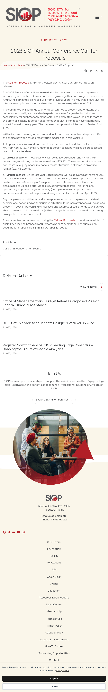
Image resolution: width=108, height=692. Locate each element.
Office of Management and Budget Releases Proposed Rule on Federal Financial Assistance (51, 303)
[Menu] (99, 17)
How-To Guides (54, 646)
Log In (54, 555)
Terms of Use (54, 618)
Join (54, 569)
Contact (54, 660)
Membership (54, 611)
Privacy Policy (54, 625)
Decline (54, 686)
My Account (54, 562)
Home (6, 65)
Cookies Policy (54, 632)
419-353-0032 (59, 519)
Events (54, 583)
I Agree (54, 678)
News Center (54, 604)
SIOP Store (54, 542)
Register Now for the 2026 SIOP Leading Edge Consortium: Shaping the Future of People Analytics (48, 347)
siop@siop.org (58, 515)
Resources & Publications (54, 597)
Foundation (54, 549)
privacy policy (62, 670)
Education (54, 590)
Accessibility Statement (54, 639)
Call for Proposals (19, 82)
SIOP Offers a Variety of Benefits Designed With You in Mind (48, 323)
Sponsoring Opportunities (54, 653)
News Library (17, 65)
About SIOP (54, 577)
